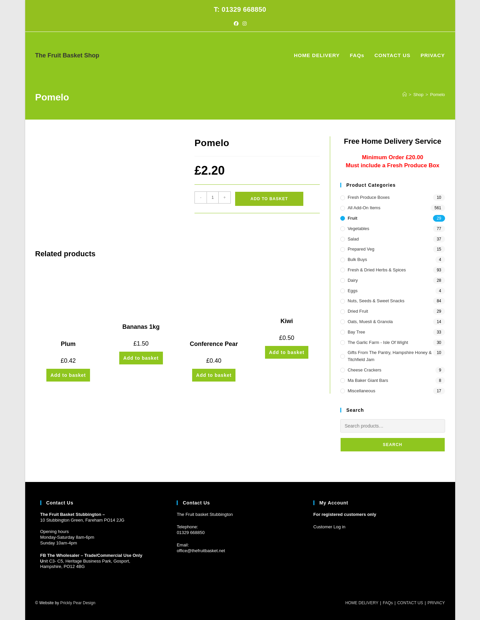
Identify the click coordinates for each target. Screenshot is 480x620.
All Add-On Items (364, 207)
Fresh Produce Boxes (369, 197)
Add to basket (269, 198)
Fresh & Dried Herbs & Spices (377, 269)
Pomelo (437, 94)
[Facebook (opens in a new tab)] (236, 23)
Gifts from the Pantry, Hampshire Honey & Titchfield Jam (390, 356)
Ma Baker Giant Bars (368, 380)
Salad (353, 238)
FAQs (388, 603)
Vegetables (358, 228)
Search (392, 444)
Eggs (353, 290)
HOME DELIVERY (361, 603)
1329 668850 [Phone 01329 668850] (192, 532)
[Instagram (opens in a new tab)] (245, 23)
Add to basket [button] (68, 375)
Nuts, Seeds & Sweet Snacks (376, 300)
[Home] (404, 94)
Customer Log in (329, 526)
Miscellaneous (361, 390)
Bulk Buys (357, 259)
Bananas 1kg (141, 326)
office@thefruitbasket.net (201, 550)
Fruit (352, 218)
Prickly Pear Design (77, 603)
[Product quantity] (213, 197)
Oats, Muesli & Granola (370, 321)
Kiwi (286, 321)
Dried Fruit (358, 311)
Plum (68, 344)
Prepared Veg (361, 249)
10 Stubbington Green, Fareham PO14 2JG (82, 520)
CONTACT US (410, 603)
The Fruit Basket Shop (67, 55)
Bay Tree (356, 332)
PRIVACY (436, 603)
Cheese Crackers (364, 369)
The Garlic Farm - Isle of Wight (378, 342)
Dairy (353, 280)
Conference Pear (214, 344)
